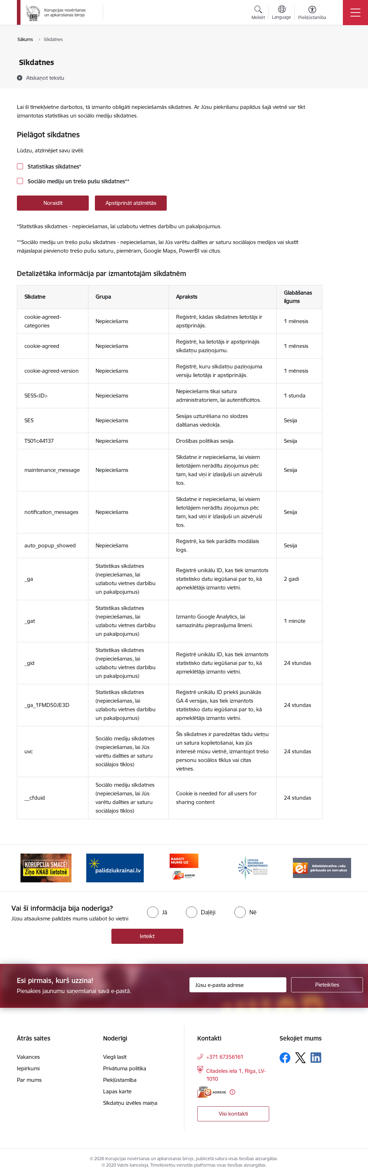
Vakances (28, 1056)
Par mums (29, 1079)
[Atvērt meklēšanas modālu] (258, 13)
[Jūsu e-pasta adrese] (237, 984)
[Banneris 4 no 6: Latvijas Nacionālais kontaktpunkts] (253, 867)
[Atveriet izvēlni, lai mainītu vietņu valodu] (281, 13)
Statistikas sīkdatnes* (53, 166)
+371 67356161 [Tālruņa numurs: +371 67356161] (225, 1056)
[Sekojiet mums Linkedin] (315, 1057)
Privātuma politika (124, 1068)
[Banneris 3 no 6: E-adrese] (184, 867)
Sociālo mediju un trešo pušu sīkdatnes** (77, 181)
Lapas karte (117, 1091)
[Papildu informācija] (232, 1092)
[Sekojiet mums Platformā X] (300, 1057)
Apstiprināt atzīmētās (131, 202)
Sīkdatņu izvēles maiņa (130, 1102)
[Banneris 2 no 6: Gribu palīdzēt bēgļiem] (115, 867)
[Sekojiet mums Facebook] (285, 1057)
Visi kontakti (233, 1113)
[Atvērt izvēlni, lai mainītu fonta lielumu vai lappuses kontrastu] (312, 13)
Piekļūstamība (120, 1079)
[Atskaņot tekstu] (45, 77)
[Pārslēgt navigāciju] (355, 12)
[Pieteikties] (327, 984)
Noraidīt (53, 202)
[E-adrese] (211, 1092)
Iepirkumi (28, 1068)
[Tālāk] (339, 868)
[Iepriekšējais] (29, 868)
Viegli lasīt (114, 1056)
